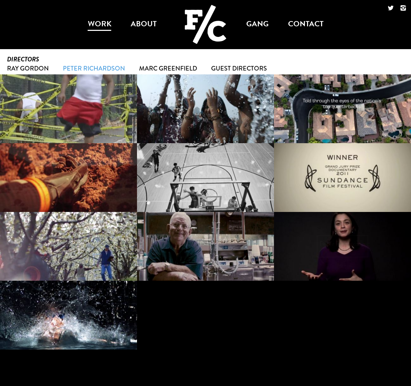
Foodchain (205, 10)
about (144, 23)
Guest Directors (239, 68)
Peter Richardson (94, 68)
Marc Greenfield (168, 68)
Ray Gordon (28, 68)
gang (257, 23)
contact (306, 23)
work (99, 23)
